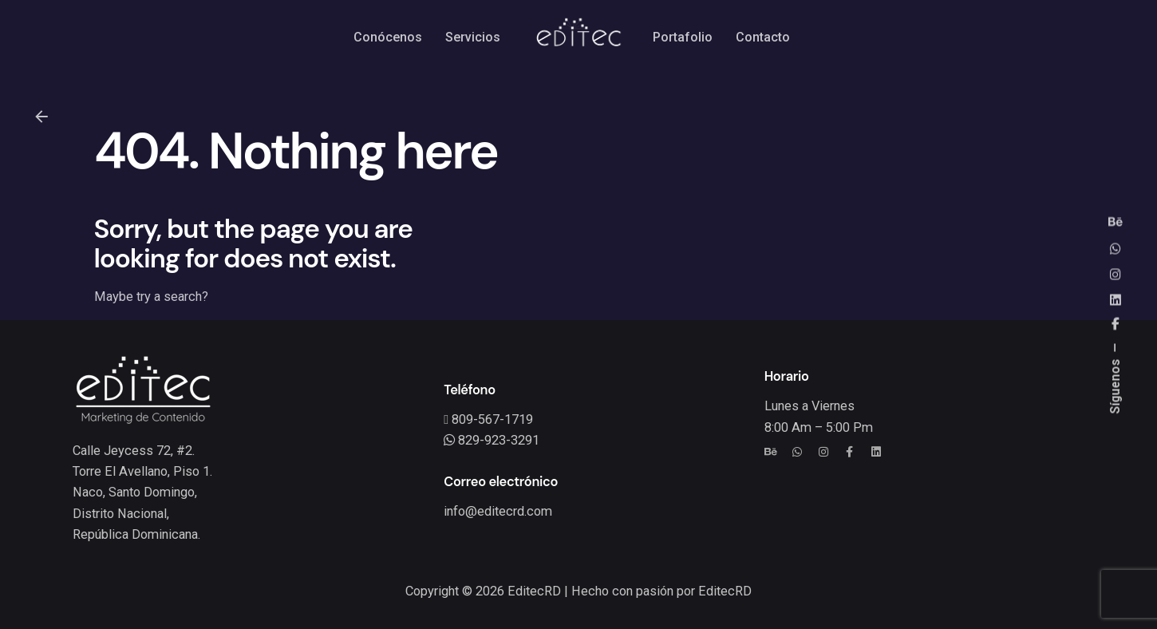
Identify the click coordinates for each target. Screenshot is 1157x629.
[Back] (41, 116)
